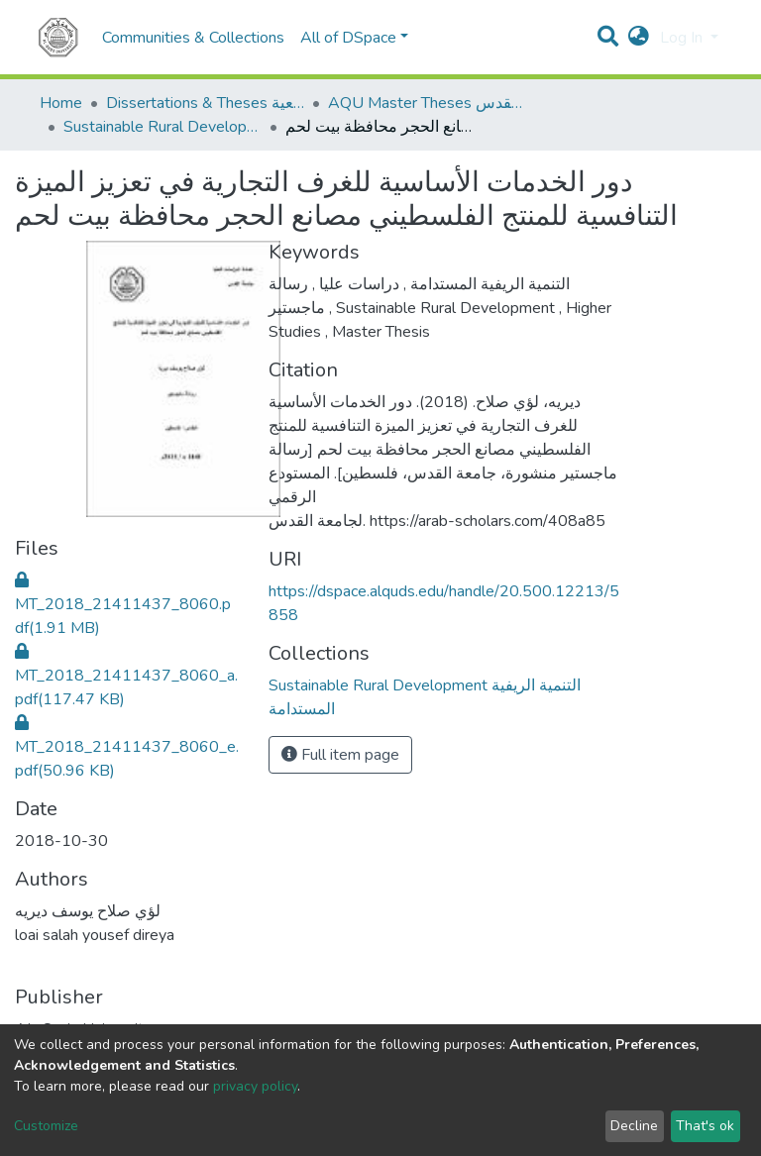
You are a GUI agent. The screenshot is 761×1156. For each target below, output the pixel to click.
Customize (46, 1125)
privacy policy (255, 1086)
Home (61, 103)
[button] (638, 38)
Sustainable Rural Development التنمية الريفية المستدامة (162, 127)
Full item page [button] (340, 755)
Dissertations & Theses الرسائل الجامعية (205, 103)
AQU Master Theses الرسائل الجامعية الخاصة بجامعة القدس (427, 103)
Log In (683, 38)
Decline (634, 1125)
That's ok (705, 1125)
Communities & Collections (193, 38)
